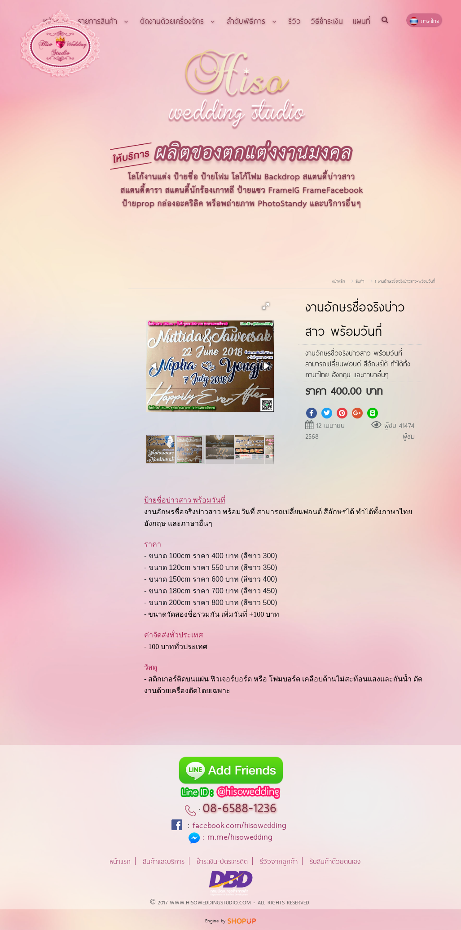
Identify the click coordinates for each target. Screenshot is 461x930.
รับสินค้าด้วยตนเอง (335, 860)
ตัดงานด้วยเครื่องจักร (178, 20)
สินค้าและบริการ (163, 860)
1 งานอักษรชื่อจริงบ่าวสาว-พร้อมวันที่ (405, 280)
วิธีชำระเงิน (327, 20)
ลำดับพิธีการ (252, 20)
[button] (266, 306)
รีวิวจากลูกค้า (279, 860)
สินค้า (360, 280)
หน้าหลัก (338, 280)
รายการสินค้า (104, 20)
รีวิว (294, 20)
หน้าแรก (120, 860)
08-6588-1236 (239, 806)
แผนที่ (361, 20)
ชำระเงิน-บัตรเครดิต (222, 860)
